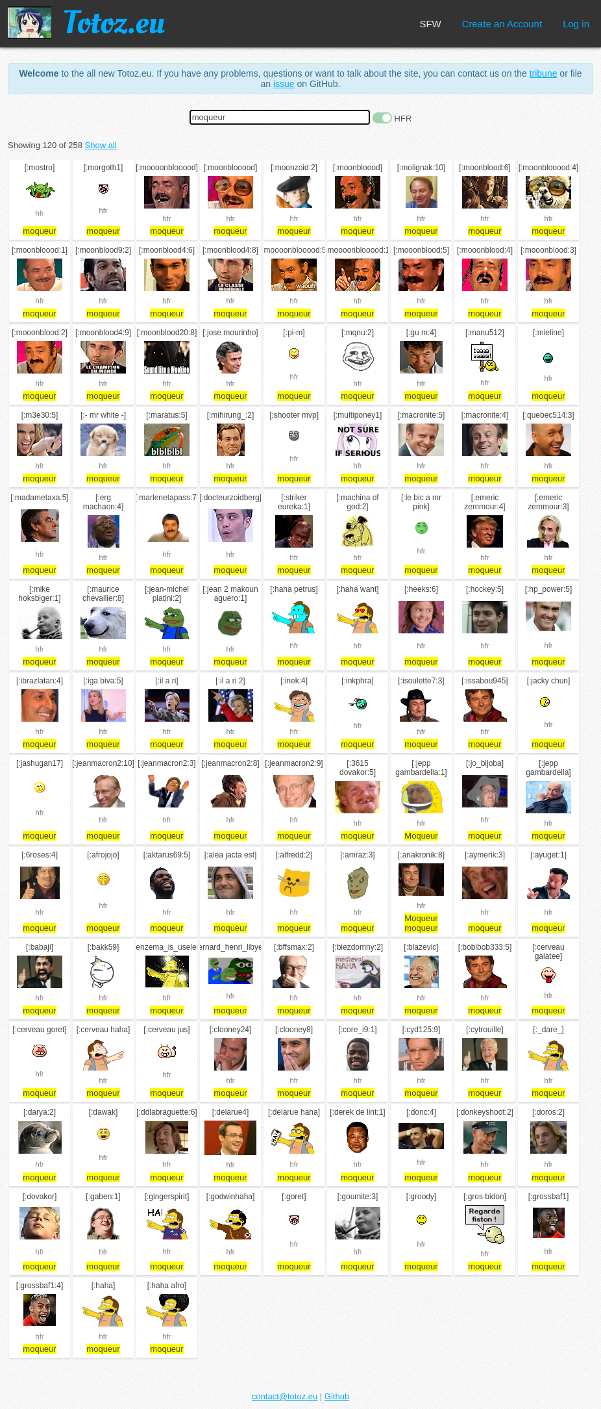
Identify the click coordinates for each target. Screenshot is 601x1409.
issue (284, 84)
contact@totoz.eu (284, 1396)
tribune (544, 73)
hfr (40, 213)
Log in (576, 23)
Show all (101, 145)
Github (337, 1396)
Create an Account (502, 23)
